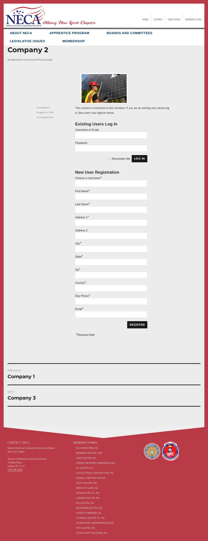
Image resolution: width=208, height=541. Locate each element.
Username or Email (87, 129)
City (78, 243)
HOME (145, 19)
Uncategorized (45, 117)
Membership (73, 41)
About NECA (21, 33)
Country (80, 282)
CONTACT (158, 19)
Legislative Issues (27, 41)
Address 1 (82, 217)
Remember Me (121, 158)
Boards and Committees (129, 33)
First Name (82, 191)
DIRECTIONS (174, 19)
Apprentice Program (69, 33)
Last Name (82, 204)
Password (81, 142)
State (79, 256)
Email (79, 309)
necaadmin (43, 107)
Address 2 (81, 230)
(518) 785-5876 (15, 469)
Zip (77, 269)
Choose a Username (88, 178)
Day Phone (82, 295)
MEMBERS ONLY (193, 19)
